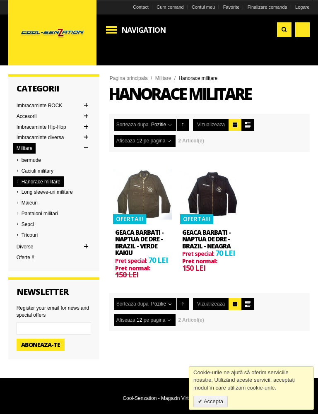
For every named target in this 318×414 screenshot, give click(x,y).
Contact (141, 7)
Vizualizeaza (211, 125)
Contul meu (203, 7)
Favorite (231, 7)
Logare (302, 7)
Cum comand (170, 7)
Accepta (212, 401)
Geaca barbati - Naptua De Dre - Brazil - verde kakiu (139, 242)
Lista (247, 125)
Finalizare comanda (267, 7)
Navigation (143, 30)
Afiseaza (125, 141)
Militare (163, 78)
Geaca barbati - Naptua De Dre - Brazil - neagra (206, 239)
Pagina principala (129, 78)
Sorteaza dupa (132, 125)
